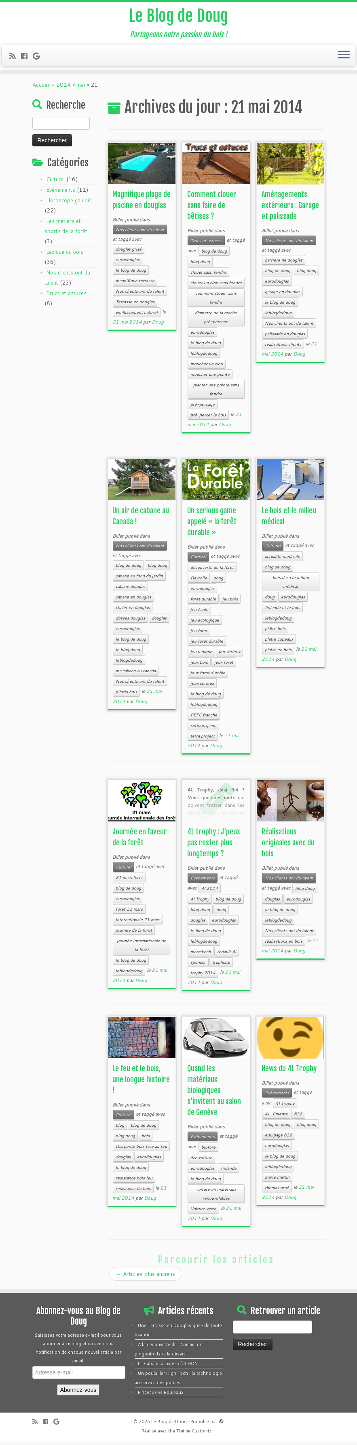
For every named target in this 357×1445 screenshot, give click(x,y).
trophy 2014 (202, 977)
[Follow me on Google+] (39, 56)
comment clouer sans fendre (216, 301)
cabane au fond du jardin (139, 580)
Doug (158, 325)
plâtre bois (275, 632)
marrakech (200, 955)
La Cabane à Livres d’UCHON (168, 1367)
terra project (202, 740)
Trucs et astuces (66, 297)
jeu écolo (199, 613)
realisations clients (283, 348)
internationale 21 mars (138, 923)
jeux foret (223, 666)
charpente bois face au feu (141, 1150)
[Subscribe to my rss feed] (15, 56)
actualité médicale (282, 560)
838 (298, 1118)
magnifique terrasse (135, 284)
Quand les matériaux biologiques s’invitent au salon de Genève (214, 1094)
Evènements (60, 193)
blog (120, 1129)
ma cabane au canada (136, 674)
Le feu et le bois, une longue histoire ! (141, 1083)
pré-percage (202, 408)
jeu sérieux (229, 655)
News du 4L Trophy (289, 1072)
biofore (208, 1151)
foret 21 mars (129, 913)
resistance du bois (133, 1192)
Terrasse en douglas (135, 306)
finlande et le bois (282, 611)
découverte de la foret (212, 571)
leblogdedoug (203, 357)
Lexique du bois (64, 255)
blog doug (200, 265)
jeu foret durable (206, 645)
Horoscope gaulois (69, 204)
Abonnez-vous (78, 1394)
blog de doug (214, 255)
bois (146, 1140)
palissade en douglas (285, 338)
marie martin (277, 1181)
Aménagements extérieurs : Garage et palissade (290, 209)
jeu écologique (204, 624)
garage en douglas (282, 295)
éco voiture (201, 1161)
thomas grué (277, 1191)
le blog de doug (131, 274)
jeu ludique (201, 655)
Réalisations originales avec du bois (288, 846)
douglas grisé (129, 253)
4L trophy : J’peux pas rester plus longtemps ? (213, 846)
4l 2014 (209, 892)
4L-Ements (276, 1118)
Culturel (55, 183)
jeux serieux (202, 687)
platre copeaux (279, 643)
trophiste (221, 966)
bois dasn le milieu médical (291, 586)
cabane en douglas (133, 601)
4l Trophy (199, 903)
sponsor (198, 966)
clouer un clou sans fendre (216, 286)
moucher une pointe (210, 378)
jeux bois (199, 666)
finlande (229, 1172)
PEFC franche (203, 719)
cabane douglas (130, 590)
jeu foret (198, 634)
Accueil (41, 89)
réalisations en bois (283, 945)
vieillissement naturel (137, 316)
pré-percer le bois (208, 419)
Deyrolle (198, 582)
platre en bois (278, 653)
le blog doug (128, 653)
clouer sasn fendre (208, 276)
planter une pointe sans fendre (216, 393)
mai (80, 89)
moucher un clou (206, 368)
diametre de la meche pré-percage (216, 321)
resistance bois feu (134, 1182)
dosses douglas (130, 622)
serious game (203, 729)
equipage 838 (278, 1139)
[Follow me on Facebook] (27, 56)
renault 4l (226, 955)
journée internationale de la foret (141, 949)
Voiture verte (203, 1213)
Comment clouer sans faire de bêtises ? (212, 209)
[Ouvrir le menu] (344, 55)
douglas (159, 622)
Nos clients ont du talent (140, 233)
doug (218, 582)
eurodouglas (127, 263)
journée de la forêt (134, 934)
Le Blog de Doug (178, 16)
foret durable (203, 603)
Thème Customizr (194, 1435)
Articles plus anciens (145, 1278)
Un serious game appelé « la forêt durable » (212, 525)
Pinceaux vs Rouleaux (161, 1396)
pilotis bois (126, 696)
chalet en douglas (133, 611)
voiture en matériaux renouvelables (216, 1197)
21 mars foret (129, 881)
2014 (63, 89)
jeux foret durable (207, 677)
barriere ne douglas (283, 264)
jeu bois (230, 603)
